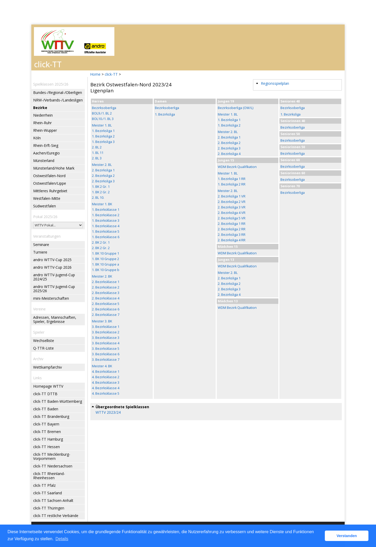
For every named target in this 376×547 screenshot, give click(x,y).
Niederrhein (43, 115)
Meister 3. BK (102, 321)
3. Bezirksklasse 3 (105, 337)
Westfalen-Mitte (46, 198)
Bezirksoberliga (104, 108)
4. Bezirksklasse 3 (105, 382)
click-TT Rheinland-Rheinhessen (49, 475)
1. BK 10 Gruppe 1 (105, 253)
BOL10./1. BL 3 (103, 119)
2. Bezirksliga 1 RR (231, 223)
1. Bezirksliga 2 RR (231, 184)
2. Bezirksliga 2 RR (231, 229)
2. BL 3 (97, 158)
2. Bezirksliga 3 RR (231, 234)
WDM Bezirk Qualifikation (237, 167)
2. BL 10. (98, 197)
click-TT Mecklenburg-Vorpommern (51, 456)
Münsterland (43, 160)
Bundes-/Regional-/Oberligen (57, 92)
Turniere (40, 252)
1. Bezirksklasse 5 (105, 231)
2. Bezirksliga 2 (103, 175)
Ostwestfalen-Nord (49, 175)
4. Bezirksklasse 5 (105, 393)
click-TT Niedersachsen (52, 466)
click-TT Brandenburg (51, 416)
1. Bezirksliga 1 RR (231, 179)
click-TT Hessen (46, 446)
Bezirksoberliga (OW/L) (235, 108)
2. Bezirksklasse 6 (105, 309)
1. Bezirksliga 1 (103, 131)
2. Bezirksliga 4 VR (231, 213)
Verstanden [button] (347, 536)
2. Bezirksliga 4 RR (231, 240)
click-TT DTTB (45, 393)
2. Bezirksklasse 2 (105, 287)
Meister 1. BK (102, 204)
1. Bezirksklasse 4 (105, 226)
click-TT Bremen (47, 431)
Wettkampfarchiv (47, 367)
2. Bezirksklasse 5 (105, 304)
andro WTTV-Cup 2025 (52, 259)
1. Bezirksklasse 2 (105, 215)
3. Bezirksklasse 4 (105, 343)
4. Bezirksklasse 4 (105, 388)
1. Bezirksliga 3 (103, 142)
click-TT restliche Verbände (55, 515)
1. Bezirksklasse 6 (105, 237)
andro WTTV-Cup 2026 (52, 267)
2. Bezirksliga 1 (103, 170)
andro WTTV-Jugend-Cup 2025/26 (54, 288)
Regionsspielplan (275, 83)
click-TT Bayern (46, 424)
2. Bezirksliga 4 (229, 154)
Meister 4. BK (102, 366)
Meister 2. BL (102, 165)
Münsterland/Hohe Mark (53, 168)
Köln (37, 137)
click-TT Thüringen (48, 508)
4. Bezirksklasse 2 (105, 377)
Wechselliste (43, 340)
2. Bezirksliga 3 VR (231, 207)
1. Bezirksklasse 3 (105, 220)
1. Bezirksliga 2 (103, 136)
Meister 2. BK (102, 276)
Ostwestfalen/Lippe (49, 183)
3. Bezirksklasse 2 (105, 332)
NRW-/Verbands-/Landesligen (58, 100)
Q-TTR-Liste (43, 348)
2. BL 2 (97, 147)
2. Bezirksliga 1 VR (231, 196)
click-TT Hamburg (48, 439)
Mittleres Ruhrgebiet (50, 190)
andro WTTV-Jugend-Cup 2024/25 (54, 276)
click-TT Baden (45, 408)
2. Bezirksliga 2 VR (231, 202)
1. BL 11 (97, 153)
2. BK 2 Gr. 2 (101, 248)
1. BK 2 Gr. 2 (101, 192)
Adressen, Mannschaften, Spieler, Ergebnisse (54, 319)
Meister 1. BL (102, 125)
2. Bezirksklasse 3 (105, 293)
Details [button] (62, 539)
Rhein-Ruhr (42, 122)
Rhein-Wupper (45, 130)
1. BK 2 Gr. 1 (101, 186)
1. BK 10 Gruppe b (105, 270)
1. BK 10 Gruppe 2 (105, 259)
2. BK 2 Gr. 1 (101, 242)
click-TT (111, 74)
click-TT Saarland (47, 492)
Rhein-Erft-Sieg (45, 145)
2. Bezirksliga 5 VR (231, 218)
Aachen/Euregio (46, 153)
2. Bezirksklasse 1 (105, 282)
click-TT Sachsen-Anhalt (53, 500)
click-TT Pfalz (44, 485)
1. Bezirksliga (165, 114)
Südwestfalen (44, 205)
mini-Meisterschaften (51, 298)
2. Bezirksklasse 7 (105, 314)
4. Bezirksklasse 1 (105, 371)
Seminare (41, 244)
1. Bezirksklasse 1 (105, 209)
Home (95, 74)
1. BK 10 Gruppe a (105, 264)
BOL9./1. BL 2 (102, 113)
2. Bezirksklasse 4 (105, 298)
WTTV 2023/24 (108, 412)
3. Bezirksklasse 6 (105, 354)
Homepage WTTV (48, 386)
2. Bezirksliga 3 (103, 181)
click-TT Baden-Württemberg (57, 401)
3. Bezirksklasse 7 (105, 359)
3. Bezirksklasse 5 (105, 348)
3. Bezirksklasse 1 (105, 326)
